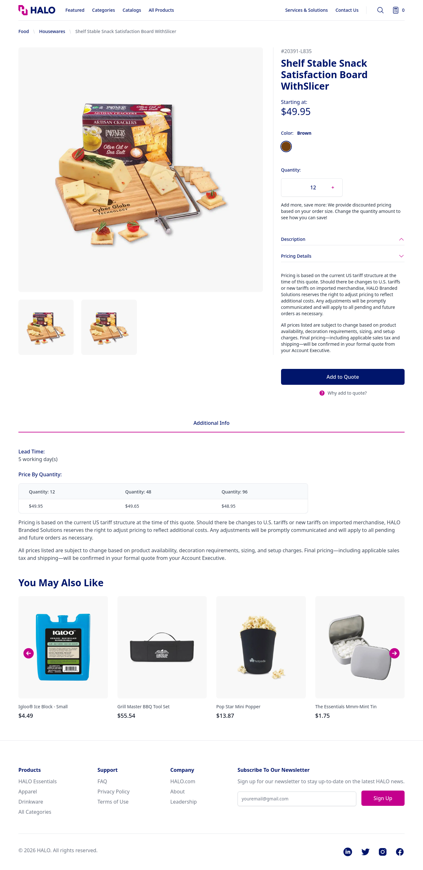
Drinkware (30, 801)
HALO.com (182, 781)
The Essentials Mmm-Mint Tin (346, 706)
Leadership (183, 801)
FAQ (102, 781)
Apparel (27, 791)
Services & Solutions (306, 10)
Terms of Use (113, 801)
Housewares (52, 31)
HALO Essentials (37, 781)
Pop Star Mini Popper (238, 706)
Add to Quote (342, 376)
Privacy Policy (113, 791)
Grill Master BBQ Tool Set (143, 706)
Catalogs (132, 10)
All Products (161, 10)
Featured (74, 10)
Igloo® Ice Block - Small (43, 706)
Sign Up (382, 798)
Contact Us (347, 10)
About (177, 791)
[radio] (286, 146)
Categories (103, 10)
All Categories (34, 811)
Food (23, 31)
